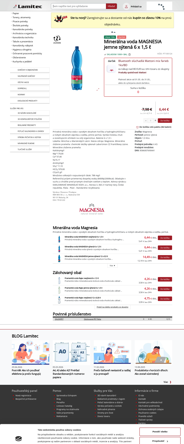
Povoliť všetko (160, 413)
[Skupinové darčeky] (29, 76)
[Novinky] (29, 94)
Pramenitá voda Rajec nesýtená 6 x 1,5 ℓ (82, 278)
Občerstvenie (19, 57)
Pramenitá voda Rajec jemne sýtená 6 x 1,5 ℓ (83, 288)
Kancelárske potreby (23, 29)
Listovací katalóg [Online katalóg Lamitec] (64, 405)
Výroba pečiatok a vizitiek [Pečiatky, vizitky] (109, 405)
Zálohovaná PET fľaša (92, 319)
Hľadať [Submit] (111, 6)
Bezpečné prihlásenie (26, 399)
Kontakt (142, 399)
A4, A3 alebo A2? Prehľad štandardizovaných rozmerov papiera (68, 374)
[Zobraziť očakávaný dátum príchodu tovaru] (129, 54)
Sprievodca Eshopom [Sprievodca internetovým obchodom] (66, 395)
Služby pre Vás (103, 391)
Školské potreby (20, 25)
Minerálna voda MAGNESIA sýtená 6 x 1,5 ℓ (83, 246)
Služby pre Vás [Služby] (16, 108)
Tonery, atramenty (22, 17)
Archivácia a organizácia (24, 33)
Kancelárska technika (23, 37)
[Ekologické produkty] (29, 101)
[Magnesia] (92, 210)
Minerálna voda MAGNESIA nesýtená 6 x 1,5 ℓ (84, 236)
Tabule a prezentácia (23, 41)
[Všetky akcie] (29, 82)
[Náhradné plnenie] (29, 143)
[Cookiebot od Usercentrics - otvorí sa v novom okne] (18, 438)
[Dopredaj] (29, 88)
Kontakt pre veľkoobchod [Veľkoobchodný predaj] (150, 402)
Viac (167, 382)
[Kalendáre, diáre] (29, 131)
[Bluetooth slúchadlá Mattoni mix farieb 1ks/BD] (111, 68)
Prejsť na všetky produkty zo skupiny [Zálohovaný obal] (112, 307)
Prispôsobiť (160, 423)
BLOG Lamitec (25, 336)
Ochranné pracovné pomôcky (27, 53)
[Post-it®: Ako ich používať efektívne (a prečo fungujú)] (30, 352)
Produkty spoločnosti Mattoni (132, 72)
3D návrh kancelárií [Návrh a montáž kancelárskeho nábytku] (106, 395)
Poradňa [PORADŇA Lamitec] (60, 402)
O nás (141, 395)
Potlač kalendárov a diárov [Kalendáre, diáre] (110, 402)
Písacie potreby (20, 21)
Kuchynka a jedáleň (22, 61)
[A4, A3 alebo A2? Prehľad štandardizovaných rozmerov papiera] (71, 352)
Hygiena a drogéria (22, 49)
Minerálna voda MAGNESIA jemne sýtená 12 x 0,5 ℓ (86, 256)
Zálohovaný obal (67, 272)
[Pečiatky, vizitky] (29, 137)
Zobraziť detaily (46, 438)
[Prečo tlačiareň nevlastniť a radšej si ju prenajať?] (112, 352)
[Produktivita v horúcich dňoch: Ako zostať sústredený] (153, 352)
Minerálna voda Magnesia (75, 227)
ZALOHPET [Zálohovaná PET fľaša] (59, 319)
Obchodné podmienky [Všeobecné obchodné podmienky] (149, 405)
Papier (16, 13)
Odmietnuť (159, 432)
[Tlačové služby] (29, 149)
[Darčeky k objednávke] (29, 70)
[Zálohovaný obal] (57, 39)
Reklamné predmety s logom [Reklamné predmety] (111, 399)
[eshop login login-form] (126, 6)
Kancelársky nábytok (23, 45)
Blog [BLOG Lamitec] (58, 399)
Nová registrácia (23, 395)
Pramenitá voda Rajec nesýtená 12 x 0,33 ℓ (83, 297)
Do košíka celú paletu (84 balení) (153, 127)
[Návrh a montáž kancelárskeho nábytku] (29, 113)
